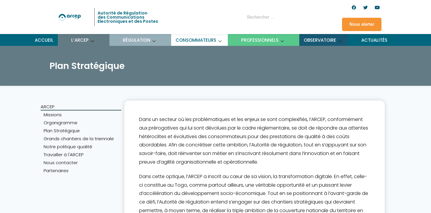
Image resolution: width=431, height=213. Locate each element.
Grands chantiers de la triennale (79, 138)
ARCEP (47, 107)
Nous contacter (61, 162)
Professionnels (262, 40)
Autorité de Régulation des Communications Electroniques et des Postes (128, 17)
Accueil (44, 40)
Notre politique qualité (68, 146)
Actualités (374, 40)
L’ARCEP (82, 40)
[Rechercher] (299, 17)
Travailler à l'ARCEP (63, 154)
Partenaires (56, 170)
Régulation (139, 40)
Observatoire (323, 40)
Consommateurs (199, 40)
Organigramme (60, 123)
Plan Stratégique (62, 131)
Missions (53, 115)
